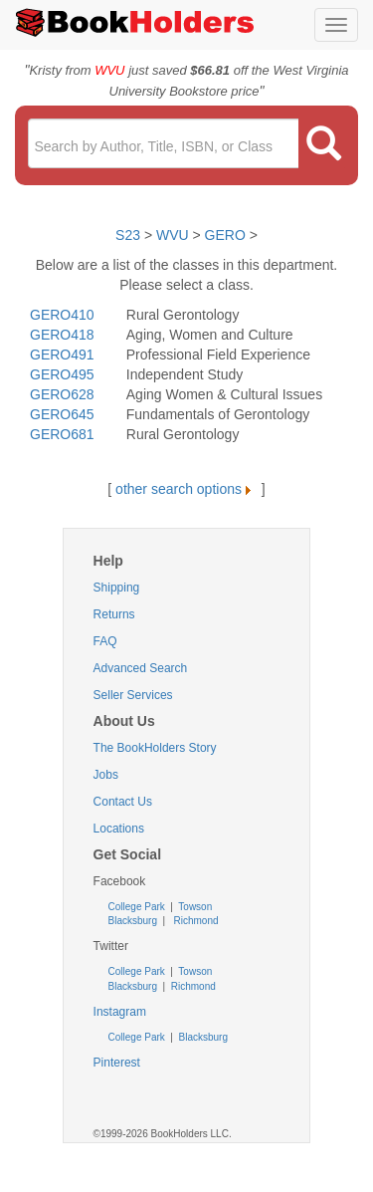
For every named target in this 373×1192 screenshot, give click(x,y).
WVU (174, 235)
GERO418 (62, 335)
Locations (118, 828)
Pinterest (116, 1063)
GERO (225, 235)
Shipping (116, 588)
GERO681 (62, 434)
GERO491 (62, 354)
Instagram (119, 1012)
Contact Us (122, 802)
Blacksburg (132, 920)
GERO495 (62, 374)
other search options (186, 489)
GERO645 (62, 414)
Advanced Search (140, 668)
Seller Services (133, 695)
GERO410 (62, 315)
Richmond (195, 920)
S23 (127, 235)
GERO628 (62, 394)
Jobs (105, 775)
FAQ (105, 641)
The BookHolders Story (155, 748)
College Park (138, 906)
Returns (114, 614)
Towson (194, 906)
